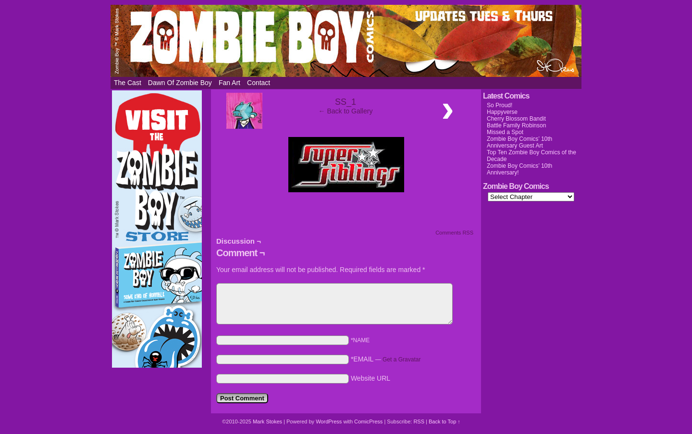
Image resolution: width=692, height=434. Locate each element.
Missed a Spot (505, 132)
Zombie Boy (346, 41)
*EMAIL (386, 359)
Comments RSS (454, 233)
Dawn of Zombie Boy (180, 83)
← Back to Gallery (346, 111)
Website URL (370, 378)
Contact (258, 83)
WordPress (329, 421)
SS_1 (345, 102)
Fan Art (229, 83)
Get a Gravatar (401, 359)
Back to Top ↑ (444, 421)
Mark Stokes (268, 421)
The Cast (127, 83)
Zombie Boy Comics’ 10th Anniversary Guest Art (519, 142)
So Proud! (499, 105)
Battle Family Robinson (516, 125)
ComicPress (368, 421)
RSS (418, 421)
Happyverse (502, 112)
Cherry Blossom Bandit (516, 118)
